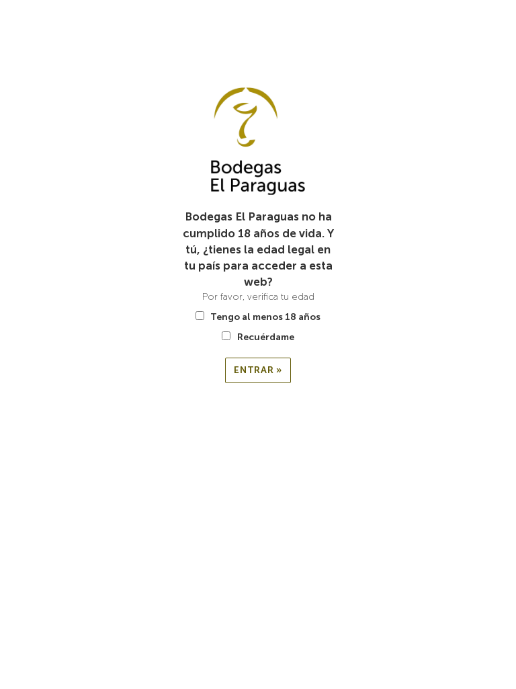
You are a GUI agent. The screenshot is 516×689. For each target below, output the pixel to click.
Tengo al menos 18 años (258, 317)
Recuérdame (258, 337)
